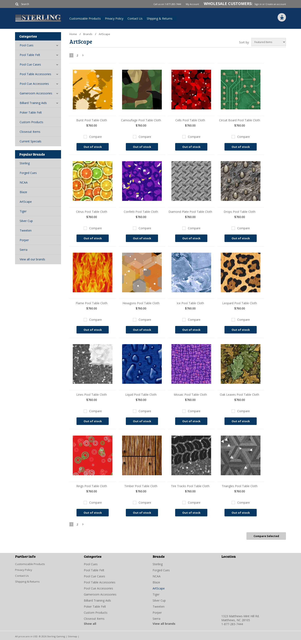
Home (73, 34)
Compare (95, 137)
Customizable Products (85, 18)
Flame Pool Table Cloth (91, 303)
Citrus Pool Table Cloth (91, 212)
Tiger (23, 211)
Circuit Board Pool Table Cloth (239, 120)
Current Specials (30, 141)
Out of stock (93, 147)
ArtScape (26, 202)
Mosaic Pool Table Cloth (190, 395)
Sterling (25, 163)
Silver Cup (26, 221)
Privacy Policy (114, 18)
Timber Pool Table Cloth (140, 486)
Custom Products (31, 122)
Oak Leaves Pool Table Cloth (239, 395)
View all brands (164, 623)
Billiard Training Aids (33, 103)
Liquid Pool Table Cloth (141, 395)
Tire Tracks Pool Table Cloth (190, 486)
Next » (83, 56)
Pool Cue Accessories (34, 84)
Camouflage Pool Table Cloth (141, 120)
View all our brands (32, 259)
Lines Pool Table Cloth (91, 395)
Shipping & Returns (159, 18)
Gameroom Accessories (36, 93)
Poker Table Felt (31, 112)
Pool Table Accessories (35, 74)
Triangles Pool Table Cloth (240, 486)
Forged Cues (28, 173)
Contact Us (135, 18)
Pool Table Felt (30, 55)
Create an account (275, 4)
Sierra (23, 250)
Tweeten (26, 230)
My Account (192, 4)
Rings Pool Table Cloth (91, 486)
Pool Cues (26, 45)
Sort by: (244, 42)
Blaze (23, 192)
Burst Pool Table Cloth (91, 120)
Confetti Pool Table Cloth (141, 212)
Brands (87, 34)
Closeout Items (30, 132)
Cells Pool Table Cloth (190, 120)
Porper (24, 240)
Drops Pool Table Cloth (239, 212)
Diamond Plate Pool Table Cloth (190, 212)
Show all (90, 623)
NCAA (24, 182)
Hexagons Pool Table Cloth (140, 303)
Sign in (258, 4)
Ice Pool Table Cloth (190, 303)
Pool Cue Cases (30, 64)
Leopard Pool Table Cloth (239, 303)
